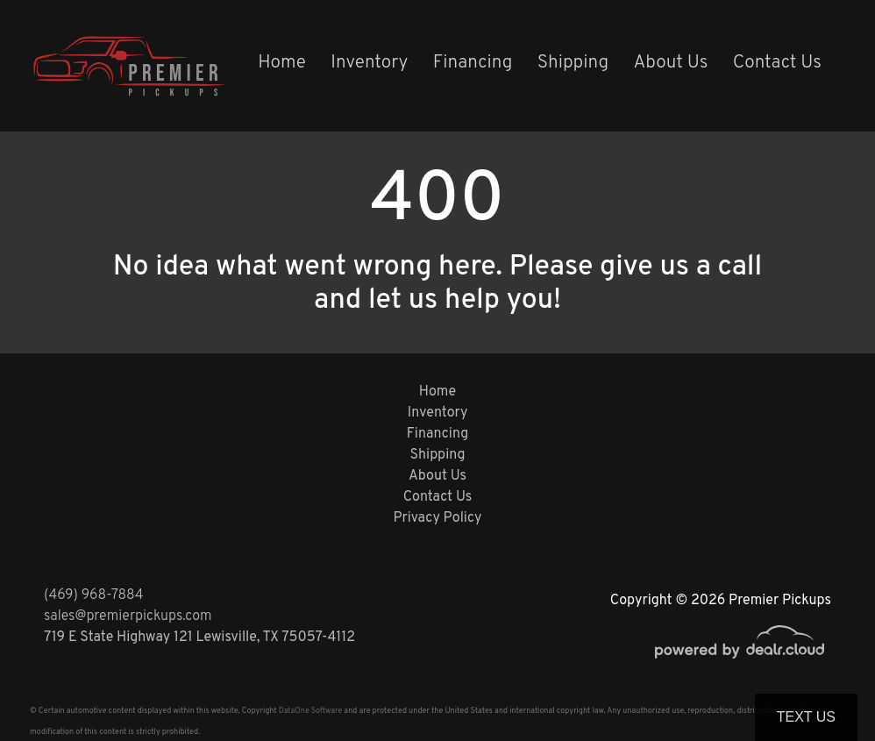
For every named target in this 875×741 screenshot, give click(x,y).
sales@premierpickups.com (127, 616)
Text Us (806, 716)
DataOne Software (310, 711)
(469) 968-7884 (94, 595)
